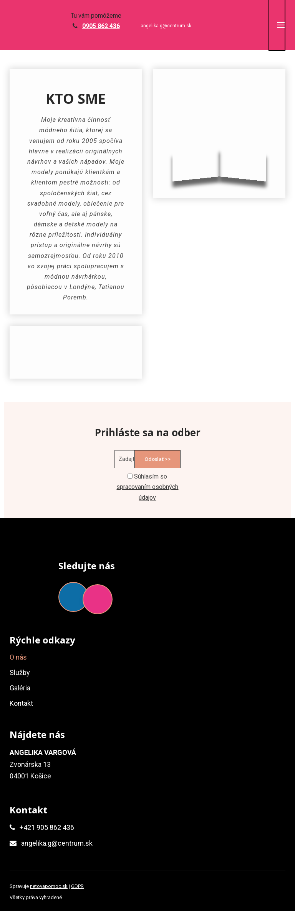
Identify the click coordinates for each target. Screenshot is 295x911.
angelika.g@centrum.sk (166, 25)
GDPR (77, 886)
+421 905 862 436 (47, 827)
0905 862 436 (101, 26)
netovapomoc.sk (49, 886)
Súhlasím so (147, 487)
